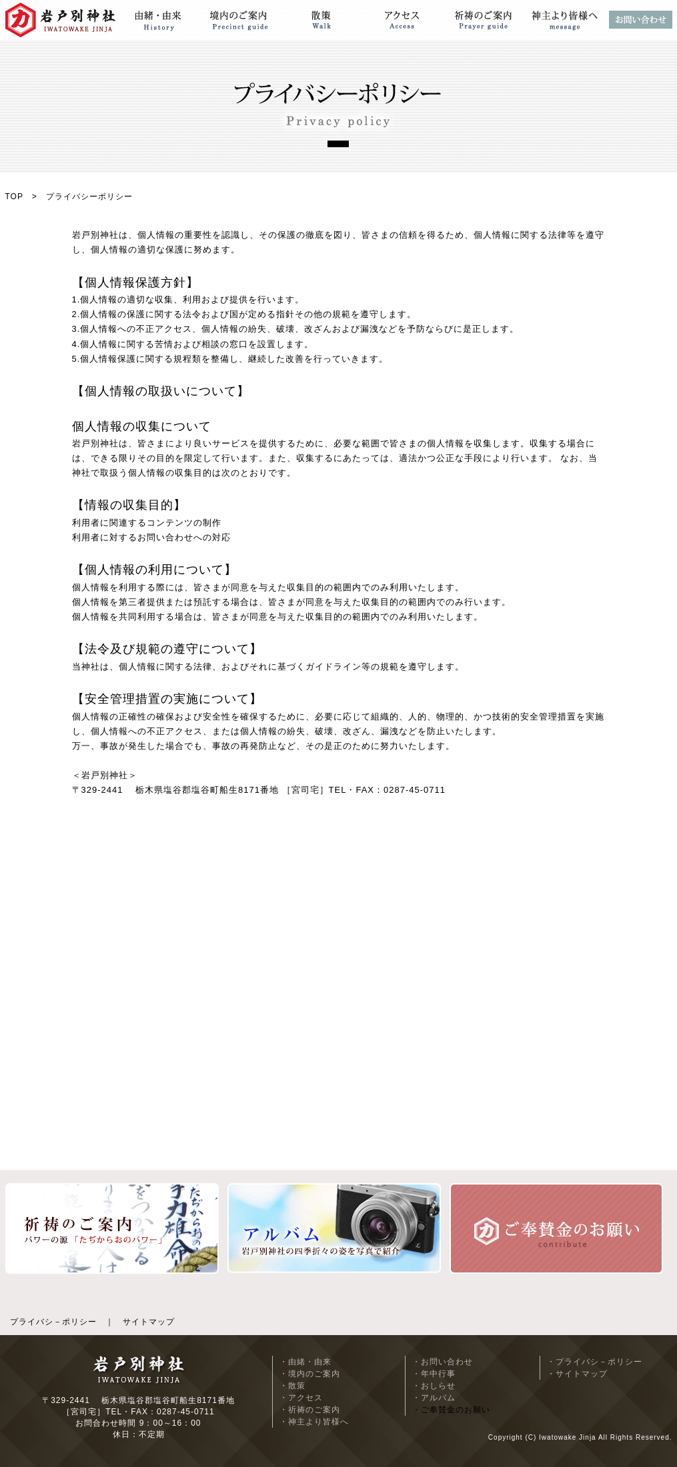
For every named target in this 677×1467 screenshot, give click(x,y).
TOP (14, 196)
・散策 (292, 1385)
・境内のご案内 (309, 1373)
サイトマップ (149, 1321)
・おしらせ (434, 1385)
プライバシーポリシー (89, 196)
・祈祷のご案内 (309, 1409)
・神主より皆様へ (314, 1421)
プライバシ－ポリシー (53, 1321)
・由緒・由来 (305, 1361)
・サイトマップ (577, 1373)
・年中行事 (434, 1373)
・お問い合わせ (442, 1361)
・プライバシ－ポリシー (594, 1361)
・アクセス (301, 1397)
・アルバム (434, 1397)
